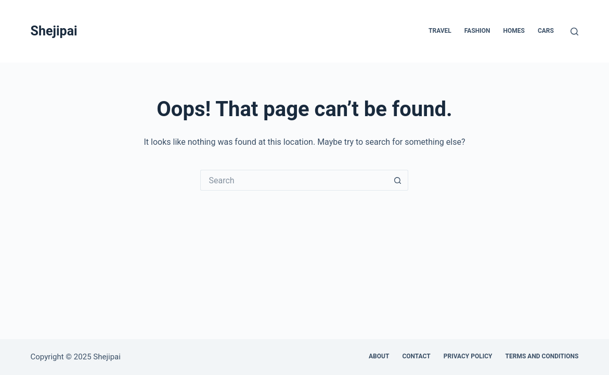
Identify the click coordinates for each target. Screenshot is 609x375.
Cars (546, 30)
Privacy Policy (468, 356)
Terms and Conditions (542, 356)
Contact (416, 356)
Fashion (477, 30)
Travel (440, 30)
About (379, 356)
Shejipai (54, 31)
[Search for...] (293, 180)
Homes (514, 30)
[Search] (574, 31)
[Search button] (397, 180)
